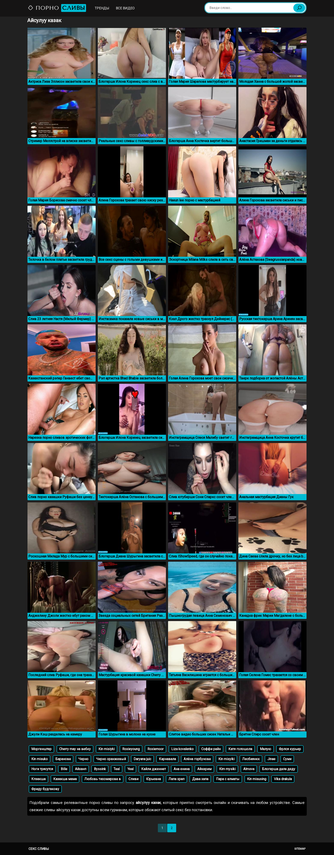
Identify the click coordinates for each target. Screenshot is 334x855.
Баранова (63, 759)
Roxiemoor (155, 749)
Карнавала (167, 759)
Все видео (125, 8)
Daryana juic (142, 759)
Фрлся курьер (290, 749)
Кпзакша (38, 779)
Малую (265, 749)
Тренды (102, 8)
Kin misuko (39, 759)
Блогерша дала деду (278, 769)
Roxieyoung (131, 749)
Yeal (130, 769)
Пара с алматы (227, 779)
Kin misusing (256, 779)
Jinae (271, 759)
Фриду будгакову (45, 789)
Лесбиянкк (251, 759)
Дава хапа (200, 779)
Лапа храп (176, 779)
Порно (57, 8)
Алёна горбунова (197, 759)
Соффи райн (211, 749)
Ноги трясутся (42, 769)
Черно (83, 759)
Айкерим (204, 769)
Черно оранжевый (111, 759)
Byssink (100, 769)
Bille (64, 769)
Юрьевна (153, 779)
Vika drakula (283, 779)
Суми (287, 759)
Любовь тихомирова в (102, 779)
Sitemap (299, 848)
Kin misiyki (106, 749)
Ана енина (182, 769)
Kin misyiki (226, 759)
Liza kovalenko (182, 749)
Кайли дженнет (153, 769)
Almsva (248, 769)
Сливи (133, 779)
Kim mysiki (227, 769)
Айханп (80, 769)
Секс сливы (39, 849)
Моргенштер (41, 749)
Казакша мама (65, 779)
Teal (117, 769)
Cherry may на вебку (75, 749)
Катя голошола (240, 749)
